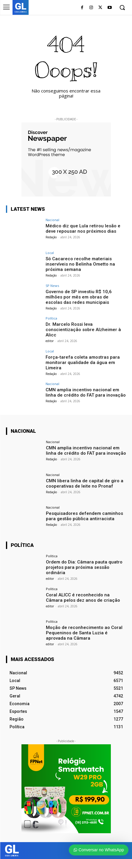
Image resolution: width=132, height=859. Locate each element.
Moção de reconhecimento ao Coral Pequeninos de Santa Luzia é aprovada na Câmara (84, 633)
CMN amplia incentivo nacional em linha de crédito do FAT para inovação (86, 392)
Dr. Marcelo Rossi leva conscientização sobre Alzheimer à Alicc (83, 330)
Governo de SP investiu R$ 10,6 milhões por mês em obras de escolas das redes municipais (79, 297)
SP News (52, 285)
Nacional (52, 219)
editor (50, 341)
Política (51, 318)
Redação (51, 237)
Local (50, 252)
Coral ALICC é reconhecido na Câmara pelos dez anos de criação (83, 597)
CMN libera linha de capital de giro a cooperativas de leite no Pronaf (84, 483)
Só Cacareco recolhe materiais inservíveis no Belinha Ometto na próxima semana (80, 264)
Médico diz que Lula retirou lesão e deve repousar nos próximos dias (83, 228)
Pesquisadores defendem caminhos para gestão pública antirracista (84, 516)
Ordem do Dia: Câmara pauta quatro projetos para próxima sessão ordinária (84, 567)
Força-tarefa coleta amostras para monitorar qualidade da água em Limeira (83, 363)
